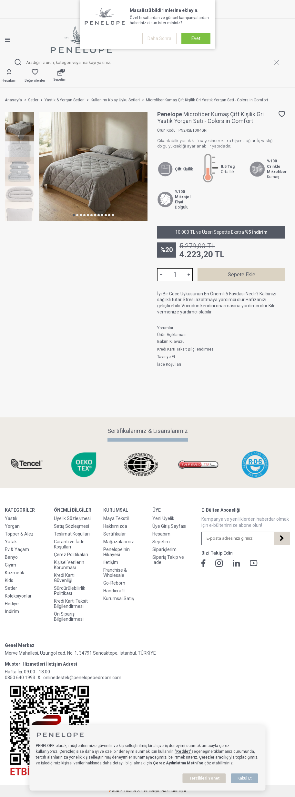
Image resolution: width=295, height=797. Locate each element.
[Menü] (12, 40)
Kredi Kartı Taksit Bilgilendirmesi (186, 349)
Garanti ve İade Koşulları (69, 544)
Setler (33, 100)
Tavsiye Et (166, 356)
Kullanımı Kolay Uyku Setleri (115, 100)
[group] (93, 166)
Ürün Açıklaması (172, 334)
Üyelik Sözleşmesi (72, 518)
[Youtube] (254, 563)
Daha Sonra (159, 38)
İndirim (12, 611)
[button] (74, 215)
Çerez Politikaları (71, 554)
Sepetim (161, 541)
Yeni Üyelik (163, 518)
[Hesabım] (9, 76)
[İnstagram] (219, 563)
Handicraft (114, 590)
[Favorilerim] (35, 76)
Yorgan (12, 526)
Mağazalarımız (118, 541)
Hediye (12, 603)
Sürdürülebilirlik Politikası (69, 591)
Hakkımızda (115, 526)
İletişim (110, 562)
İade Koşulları (169, 364)
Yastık (11, 518)
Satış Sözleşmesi (71, 526)
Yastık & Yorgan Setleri (65, 100)
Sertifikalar (114, 533)
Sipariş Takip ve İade (168, 560)
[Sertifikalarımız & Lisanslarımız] (33, 464)
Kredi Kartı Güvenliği (64, 578)
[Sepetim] (59, 76)
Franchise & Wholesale (115, 572)
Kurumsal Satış (118, 598)
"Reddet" (183, 751)
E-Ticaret (128, 791)
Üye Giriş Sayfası (169, 526)
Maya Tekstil (116, 518)
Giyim (10, 564)
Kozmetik (14, 572)
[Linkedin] (236, 563)
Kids (9, 580)
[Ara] (18, 62)
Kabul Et (245, 778)
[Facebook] (203, 563)
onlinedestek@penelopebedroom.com (82, 677)
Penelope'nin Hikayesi (116, 552)
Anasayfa (13, 100)
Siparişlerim (164, 549)
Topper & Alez (19, 533)
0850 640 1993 (20, 677)
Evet (195, 38)
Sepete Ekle (241, 274)
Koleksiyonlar (18, 595)
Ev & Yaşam (17, 549)
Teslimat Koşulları (72, 533)
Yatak (11, 541)
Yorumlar (165, 328)
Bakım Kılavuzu (171, 341)
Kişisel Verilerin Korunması (69, 565)
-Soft (114, 791)
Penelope (170, 114)
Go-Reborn (114, 583)
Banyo (11, 557)
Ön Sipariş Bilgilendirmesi (69, 616)
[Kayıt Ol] (282, 538)
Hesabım (161, 533)
